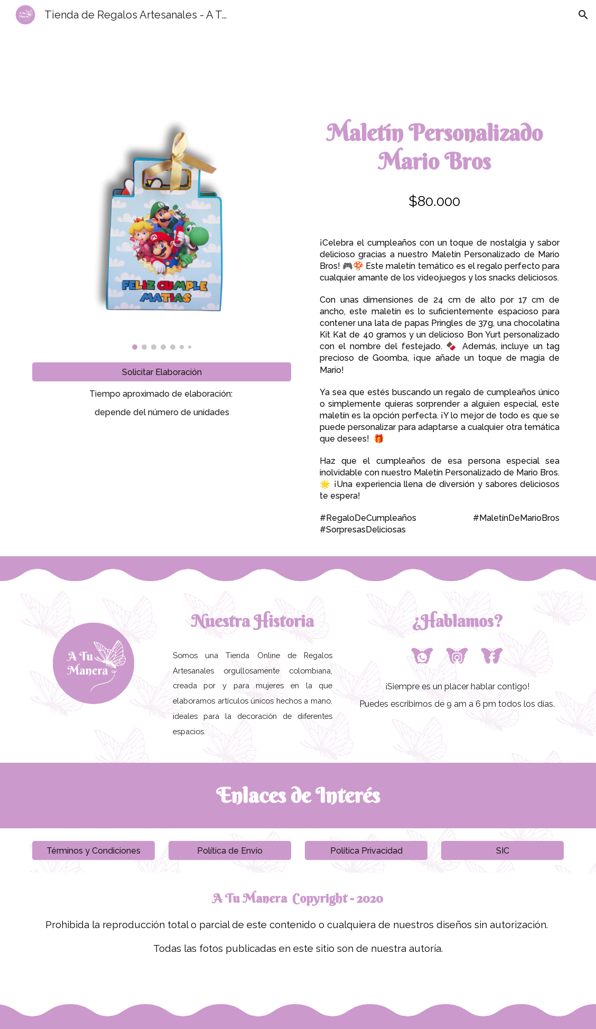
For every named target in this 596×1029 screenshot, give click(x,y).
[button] (583, 14)
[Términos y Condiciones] (93, 850)
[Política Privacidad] (366, 850)
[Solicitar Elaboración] (162, 372)
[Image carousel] (161, 230)
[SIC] (502, 850)
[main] (161, 403)
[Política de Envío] (230, 850)
